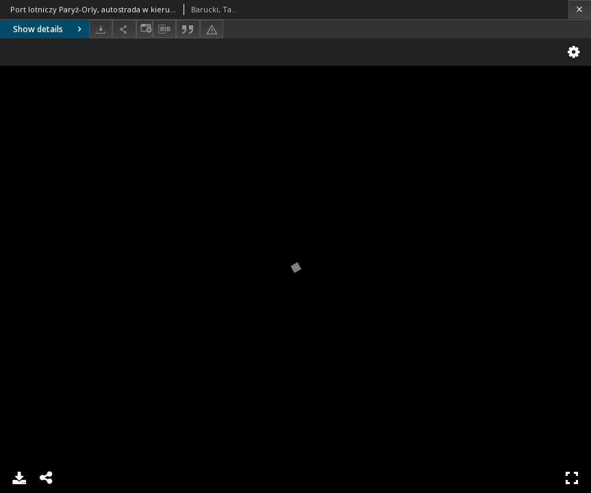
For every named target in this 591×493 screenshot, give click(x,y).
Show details (49, 29)
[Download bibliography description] (164, 29)
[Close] (579, 9)
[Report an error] (211, 29)
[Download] (100, 29)
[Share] (124, 29)
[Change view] (144, 29)
